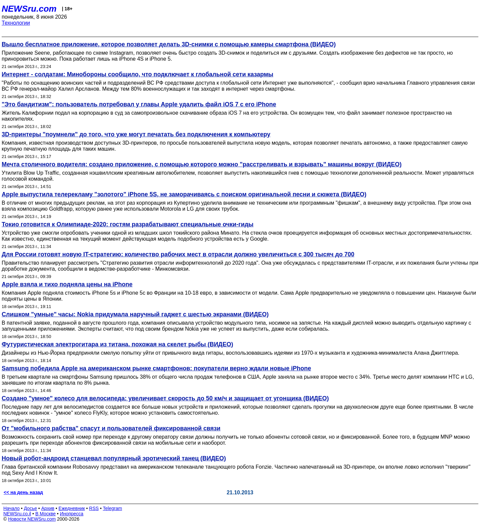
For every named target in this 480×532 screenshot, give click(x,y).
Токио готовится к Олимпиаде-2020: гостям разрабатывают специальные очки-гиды (128, 224)
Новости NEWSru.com (32, 519)
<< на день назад (23, 492)
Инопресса (72, 513)
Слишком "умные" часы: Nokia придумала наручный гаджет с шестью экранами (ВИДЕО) (135, 314)
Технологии (16, 23)
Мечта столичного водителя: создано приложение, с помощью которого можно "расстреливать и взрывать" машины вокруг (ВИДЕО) (202, 164)
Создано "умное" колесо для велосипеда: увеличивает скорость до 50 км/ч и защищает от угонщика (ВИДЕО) (165, 398)
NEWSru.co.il (17, 513)
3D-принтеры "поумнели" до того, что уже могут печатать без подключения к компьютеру (136, 134)
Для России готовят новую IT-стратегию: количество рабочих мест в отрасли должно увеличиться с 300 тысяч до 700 (178, 254)
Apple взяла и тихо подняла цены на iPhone (67, 284)
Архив (47, 508)
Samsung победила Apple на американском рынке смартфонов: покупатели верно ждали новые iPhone (156, 368)
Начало (11, 508)
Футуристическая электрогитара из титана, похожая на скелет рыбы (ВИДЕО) (117, 344)
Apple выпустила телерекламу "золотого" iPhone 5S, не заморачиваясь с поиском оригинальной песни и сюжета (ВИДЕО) (184, 194)
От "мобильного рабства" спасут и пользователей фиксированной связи (111, 428)
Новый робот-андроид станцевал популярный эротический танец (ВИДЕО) (114, 458)
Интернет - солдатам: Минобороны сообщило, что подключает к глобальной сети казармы (137, 74)
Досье (30, 508)
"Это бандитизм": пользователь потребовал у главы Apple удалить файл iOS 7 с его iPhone (139, 104)
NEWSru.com (29, 9)
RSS (94, 508)
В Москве (45, 513)
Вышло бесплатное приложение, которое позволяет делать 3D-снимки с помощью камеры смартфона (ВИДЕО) (169, 44)
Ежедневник (72, 508)
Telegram (112, 508)
